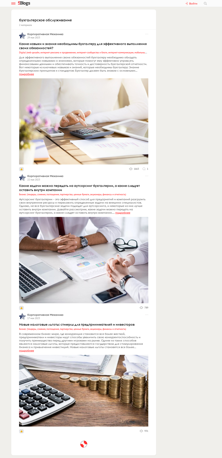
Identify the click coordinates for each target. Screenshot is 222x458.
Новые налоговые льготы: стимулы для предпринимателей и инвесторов (77, 324)
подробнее (26, 74)
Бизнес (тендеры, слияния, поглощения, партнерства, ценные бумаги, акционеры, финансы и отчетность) (72, 194)
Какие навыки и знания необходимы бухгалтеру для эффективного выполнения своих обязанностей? (83, 46)
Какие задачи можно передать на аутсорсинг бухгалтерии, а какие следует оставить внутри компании (79, 188)
